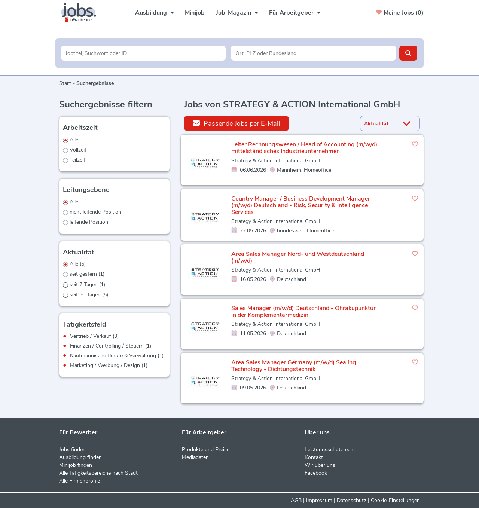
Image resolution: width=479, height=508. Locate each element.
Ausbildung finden (80, 457)
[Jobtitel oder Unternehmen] (143, 53)
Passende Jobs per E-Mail (236, 123)
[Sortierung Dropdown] (408, 123)
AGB (296, 500)
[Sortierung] (380, 123)
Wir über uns (320, 465)
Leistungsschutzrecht (330, 449)
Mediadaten (195, 457)
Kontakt (314, 457)
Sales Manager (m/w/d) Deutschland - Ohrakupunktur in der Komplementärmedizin (303, 311)
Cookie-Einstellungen (395, 500)
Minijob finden (75, 465)
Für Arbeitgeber (294, 13)
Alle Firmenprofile (79, 480)
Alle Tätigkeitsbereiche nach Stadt (98, 473)
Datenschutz (351, 500)
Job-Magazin (237, 13)
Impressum (319, 500)
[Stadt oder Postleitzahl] (313, 53)
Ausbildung (154, 13)
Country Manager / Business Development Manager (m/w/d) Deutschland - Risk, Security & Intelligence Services (300, 205)
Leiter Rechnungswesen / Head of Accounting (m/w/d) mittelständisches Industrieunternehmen (304, 147)
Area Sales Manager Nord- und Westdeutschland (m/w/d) (297, 257)
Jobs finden (72, 449)
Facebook (316, 473)
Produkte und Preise (205, 449)
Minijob (195, 13)
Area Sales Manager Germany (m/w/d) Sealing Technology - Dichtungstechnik (293, 365)
